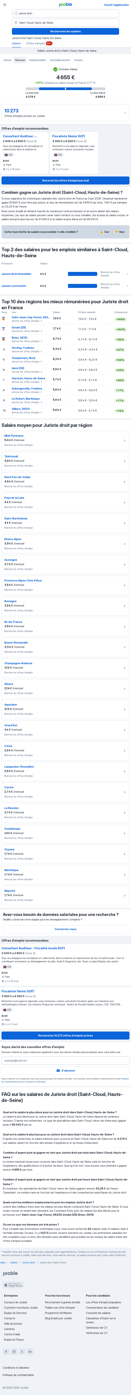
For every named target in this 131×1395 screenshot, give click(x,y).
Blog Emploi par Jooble (58, 1318)
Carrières (9, 1329)
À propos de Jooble (15, 1302)
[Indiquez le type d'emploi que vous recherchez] (65, 13)
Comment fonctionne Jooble (21, 1307)
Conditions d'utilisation (35, 1081)
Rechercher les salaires (65, 31)
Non (120, 232)
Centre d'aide (12, 1334)
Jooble (24, 1387)
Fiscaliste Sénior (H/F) (68, 136)
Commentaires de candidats (102, 1307)
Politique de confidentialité (18, 1375)
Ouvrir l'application (116, 5)
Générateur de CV (96, 1327)
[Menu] (4, 4)
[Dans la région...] (65, 23)
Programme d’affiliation (58, 1313)
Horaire (78, 60)
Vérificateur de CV (96, 1333)
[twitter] (22, 1351)
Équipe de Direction (15, 1313)
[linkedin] (30, 1351)
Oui (104, 232)
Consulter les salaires (98, 1313)
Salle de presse (13, 1323)
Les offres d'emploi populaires (103, 1302)
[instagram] (14, 1351)
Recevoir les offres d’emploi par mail (65, 180)
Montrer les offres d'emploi (115, 274)
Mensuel (20, 60)
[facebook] (6, 1351)
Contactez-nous (65, 929)
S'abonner (65, 1071)
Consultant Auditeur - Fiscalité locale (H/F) (19, 136)
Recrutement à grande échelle (62, 1302)
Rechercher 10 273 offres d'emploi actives (65, 1035)
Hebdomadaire (37, 60)
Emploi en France (14, 1339)
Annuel (7, 60)
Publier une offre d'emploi (60, 1307)
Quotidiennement (60, 60)
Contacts (9, 1318)
